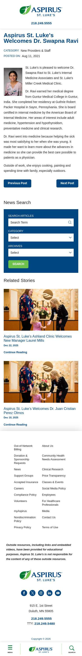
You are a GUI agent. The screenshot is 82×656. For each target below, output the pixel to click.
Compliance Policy (25, 494)
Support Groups (23, 475)
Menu (10, 648)
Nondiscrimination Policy (25, 519)
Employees (49, 494)
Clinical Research (52, 469)
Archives (15, 246)
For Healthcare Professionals (51, 503)
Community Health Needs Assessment (53, 457)
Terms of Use (50, 527)
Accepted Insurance (26, 482)
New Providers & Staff (36, 50)
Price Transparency (54, 475)
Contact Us (49, 517)
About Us (47, 445)
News (17, 469)
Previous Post (17, 183)
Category (15, 231)
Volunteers (20, 501)
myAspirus (20, 511)
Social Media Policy (54, 488)
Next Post (67, 183)
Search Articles (21, 215)
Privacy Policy (22, 527)
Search (71, 649)
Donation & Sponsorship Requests (21, 459)
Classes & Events (52, 482)
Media (45, 511)
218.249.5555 (41, 23)
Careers (19, 488)
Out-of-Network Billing (23, 447)
